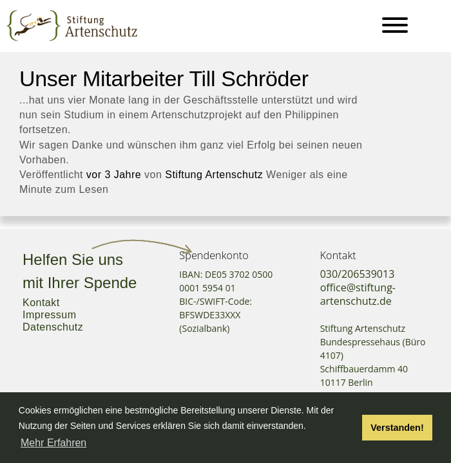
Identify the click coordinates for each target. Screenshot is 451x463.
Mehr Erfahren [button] (53, 442)
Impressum (49, 314)
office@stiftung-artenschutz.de (358, 294)
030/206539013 (357, 274)
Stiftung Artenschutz (214, 174)
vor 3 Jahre (113, 174)
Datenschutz (53, 327)
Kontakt (41, 302)
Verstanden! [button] (396, 427)
